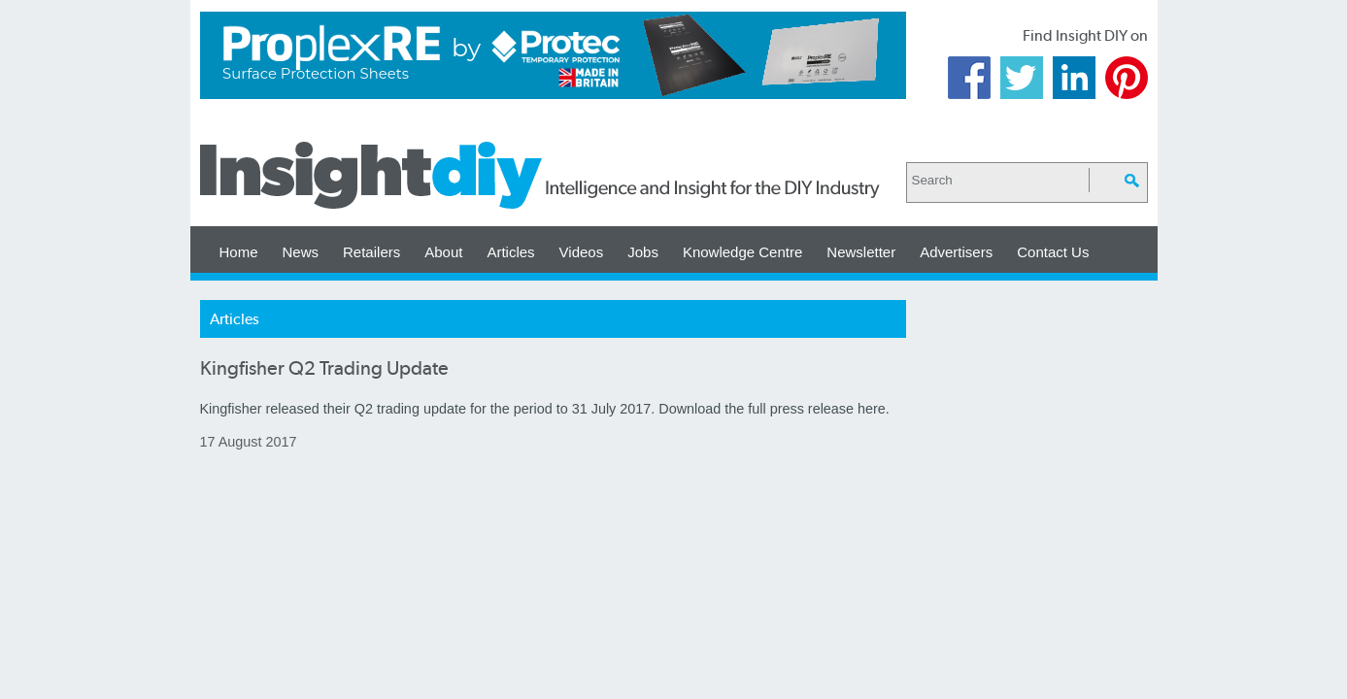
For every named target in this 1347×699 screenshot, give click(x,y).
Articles (510, 252)
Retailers (371, 252)
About (443, 252)
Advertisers (956, 252)
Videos (581, 252)
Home (238, 252)
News (301, 252)
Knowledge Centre (742, 252)
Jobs (642, 252)
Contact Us (1053, 252)
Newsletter (860, 252)
